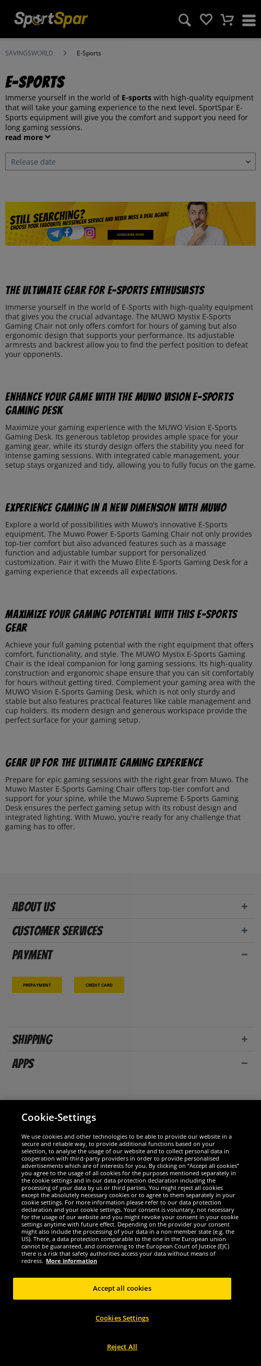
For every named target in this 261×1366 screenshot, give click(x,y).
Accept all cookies (122, 1288)
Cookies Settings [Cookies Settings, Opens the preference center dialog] (122, 1318)
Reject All (122, 1346)
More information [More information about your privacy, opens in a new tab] (71, 1261)
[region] (130, 1233)
